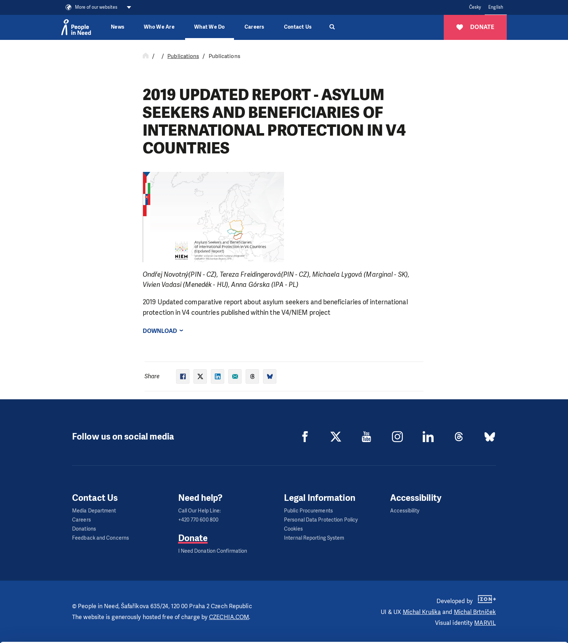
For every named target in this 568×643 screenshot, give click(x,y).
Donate (193, 538)
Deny (507, 628)
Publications (183, 56)
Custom (507, 609)
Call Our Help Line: (199, 510)
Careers (254, 27)
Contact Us (298, 27)
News (117, 27)
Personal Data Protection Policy (321, 519)
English (495, 7)
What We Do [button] (209, 27)
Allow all (508, 591)
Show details (112, 634)
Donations (84, 528)
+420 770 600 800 (198, 519)
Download (160, 331)
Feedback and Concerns (100, 538)
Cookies (293, 528)
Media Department (94, 510)
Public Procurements (308, 510)
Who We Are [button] (159, 27)
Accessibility (404, 510)
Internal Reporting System (314, 538)
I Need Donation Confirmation (212, 551)
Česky (475, 7)
